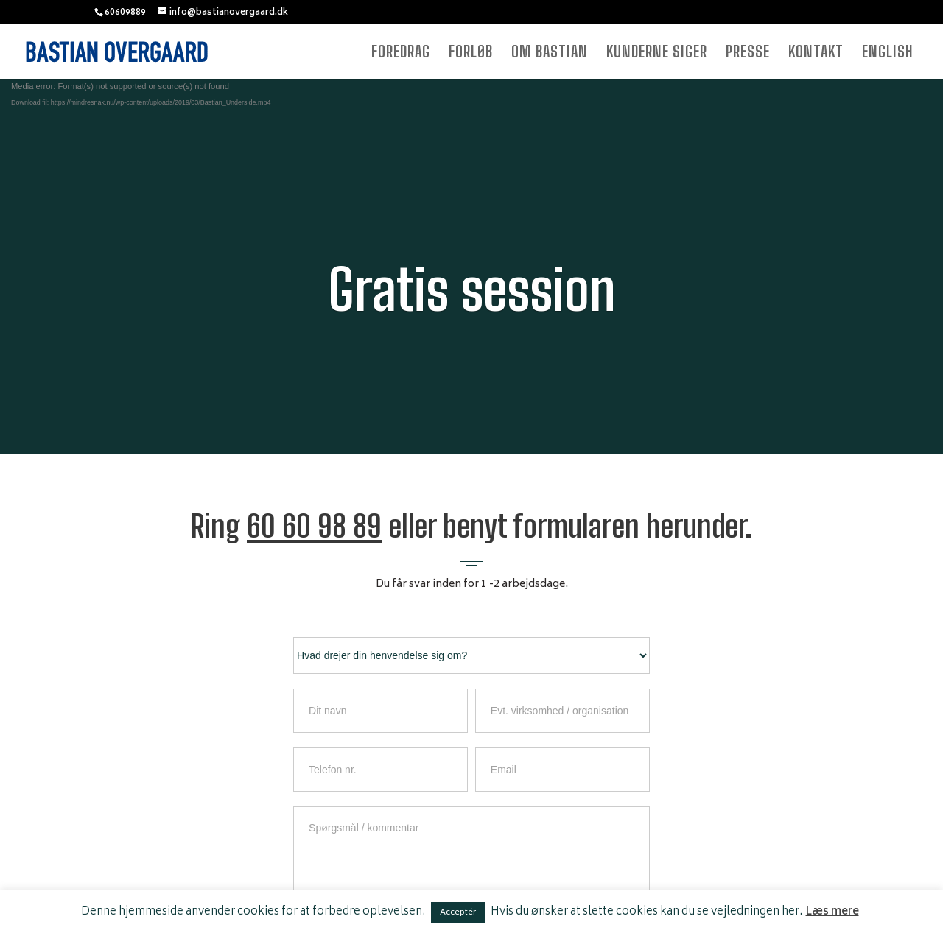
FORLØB (471, 53)
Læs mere (832, 912)
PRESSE (748, 53)
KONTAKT (816, 53)
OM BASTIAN (549, 53)
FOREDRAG (400, 53)
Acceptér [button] (458, 913)
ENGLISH (888, 53)
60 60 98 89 (314, 526)
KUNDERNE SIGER (656, 53)
